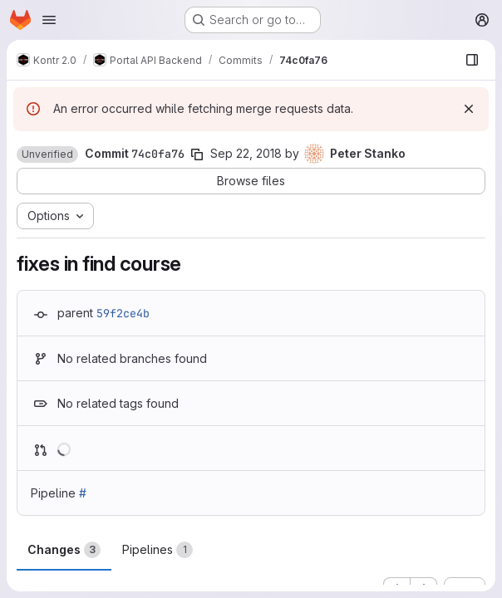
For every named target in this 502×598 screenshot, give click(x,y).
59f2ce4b (123, 313)
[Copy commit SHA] (197, 154)
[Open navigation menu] (49, 20)
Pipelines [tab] (157, 550)
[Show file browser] (472, 60)
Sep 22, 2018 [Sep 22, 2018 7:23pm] (246, 153)
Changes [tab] (64, 550)
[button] (47, 154)
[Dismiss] (469, 109)
